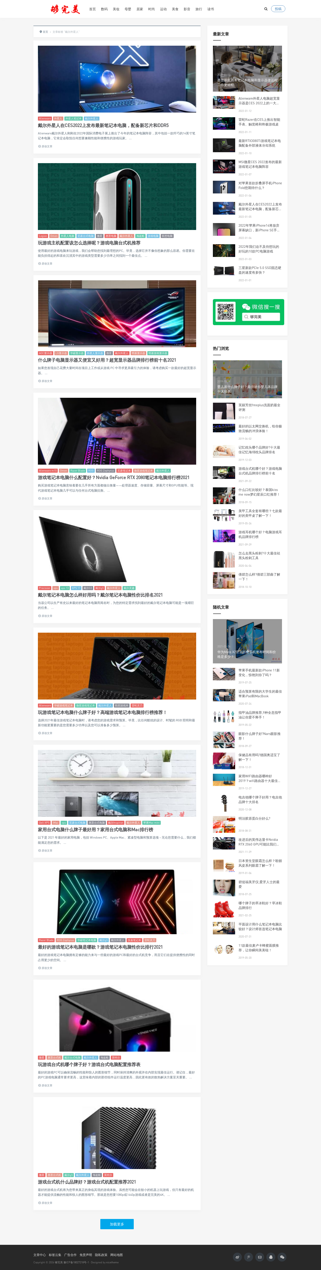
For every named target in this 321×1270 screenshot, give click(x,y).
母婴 (128, 9)
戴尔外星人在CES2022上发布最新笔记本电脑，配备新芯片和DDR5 (103, 125)
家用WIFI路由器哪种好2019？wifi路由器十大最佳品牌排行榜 (260, 780)
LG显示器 (61, 353)
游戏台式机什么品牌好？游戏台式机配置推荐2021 (87, 1182)
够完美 (59, 1262)
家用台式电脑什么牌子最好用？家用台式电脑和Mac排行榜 (95, 829)
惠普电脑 (111, 236)
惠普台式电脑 (97, 822)
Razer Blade (77, 470)
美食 (175, 9)
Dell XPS (44, 822)
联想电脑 (167, 236)
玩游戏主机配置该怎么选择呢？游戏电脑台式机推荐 (89, 243)
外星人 (58, 118)
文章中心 (39, 1255)
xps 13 (65, 588)
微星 (99, 236)
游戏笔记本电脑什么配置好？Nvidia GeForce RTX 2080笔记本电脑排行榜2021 (113, 477)
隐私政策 (101, 1255)
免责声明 (86, 1255)
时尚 (151, 9)
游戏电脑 (153, 236)
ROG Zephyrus (105, 470)
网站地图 (116, 1255)
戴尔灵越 (129, 588)
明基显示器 (138, 353)
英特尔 (116, 1057)
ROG (91, 470)
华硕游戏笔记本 (63, 705)
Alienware (45, 118)
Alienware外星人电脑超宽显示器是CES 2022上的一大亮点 (259, 103)
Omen (54, 236)
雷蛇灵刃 (137, 705)
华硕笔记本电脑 (86, 940)
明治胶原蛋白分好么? (254, 818)
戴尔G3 (88, 588)
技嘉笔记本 (134, 940)
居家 (139, 9)
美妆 (116, 9)
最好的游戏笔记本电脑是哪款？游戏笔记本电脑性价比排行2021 (100, 947)
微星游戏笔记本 (143, 470)
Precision (44, 588)
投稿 (278, 9)
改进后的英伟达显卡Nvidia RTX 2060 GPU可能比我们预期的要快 (259, 844)
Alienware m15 (48, 470)
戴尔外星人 (91, 118)
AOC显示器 (45, 353)
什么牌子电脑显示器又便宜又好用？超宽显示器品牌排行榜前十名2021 (107, 360)
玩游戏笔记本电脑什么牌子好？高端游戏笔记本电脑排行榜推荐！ (102, 712)
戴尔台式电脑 (72, 1057)
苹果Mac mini (151, 822)
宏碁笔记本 (124, 470)
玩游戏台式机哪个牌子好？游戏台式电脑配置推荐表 (89, 1064)
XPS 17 (76, 588)
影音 (187, 9)
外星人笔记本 (74, 118)
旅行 (198, 9)
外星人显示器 (95, 353)
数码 (104, 9)
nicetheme (112, 1262)
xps (56, 588)
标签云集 (55, 1255)
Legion (43, 236)
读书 (210, 9)
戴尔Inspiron (115, 822)
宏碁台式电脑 (86, 236)
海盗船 (140, 236)
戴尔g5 (99, 588)
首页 (92, 9)
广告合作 (70, 1255)
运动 (163, 9)
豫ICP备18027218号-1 (76, 1262)
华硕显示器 (77, 353)
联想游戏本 (121, 705)
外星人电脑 (67, 236)
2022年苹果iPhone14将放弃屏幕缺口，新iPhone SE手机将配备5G (259, 230)
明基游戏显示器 (157, 353)
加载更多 (117, 1224)
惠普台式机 (54, 1057)
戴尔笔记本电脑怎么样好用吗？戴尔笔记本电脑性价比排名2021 (100, 595)
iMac (55, 822)
